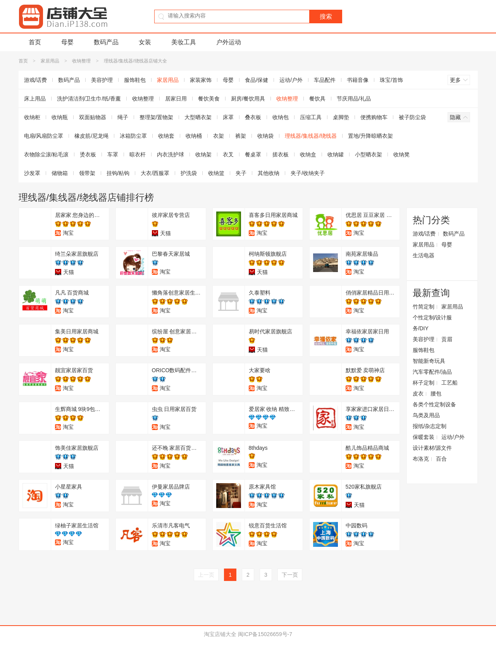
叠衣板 (253, 117)
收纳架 (203, 154)
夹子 (241, 173)
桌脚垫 (341, 117)
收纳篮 (216, 173)
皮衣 (418, 393)
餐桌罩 (253, 154)
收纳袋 (265, 136)
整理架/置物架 (157, 117)
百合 (441, 459)
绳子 (122, 117)
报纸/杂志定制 (430, 426)
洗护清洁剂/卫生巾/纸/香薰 (89, 98)
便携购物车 (374, 117)
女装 (145, 42)
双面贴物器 (92, 117)
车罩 (112, 154)
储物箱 (60, 173)
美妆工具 (183, 42)
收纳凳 (401, 154)
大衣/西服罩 (155, 173)
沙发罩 (32, 173)
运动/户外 (291, 80)
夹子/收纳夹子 (308, 173)
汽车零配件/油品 (432, 372)
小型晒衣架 (368, 154)
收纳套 (166, 136)
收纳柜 (32, 117)
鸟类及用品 (426, 415)
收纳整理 (81, 61)
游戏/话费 (35, 80)
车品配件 (325, 80)
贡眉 (446, 339)
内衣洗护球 (170, 154)
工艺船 (449, 383)
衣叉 (228, 154)
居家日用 (176, 98)
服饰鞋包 (135, 80)
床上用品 (35, 98)
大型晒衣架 (198, 117)
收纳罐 (335, 154)
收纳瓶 (60, 117)
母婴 (67, 42)
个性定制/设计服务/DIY (432, 322)
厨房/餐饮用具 (248, 98)
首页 (35, 42)
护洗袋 (189, 173)
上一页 (206, 575)
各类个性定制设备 (434, 404)
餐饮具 (317, 98)
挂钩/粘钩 (118, 173)
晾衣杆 (137, 154)
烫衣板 (88, 154)
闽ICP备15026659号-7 (265, 634)
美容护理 (102, 80)
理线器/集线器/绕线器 (311, 136)
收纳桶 (194, 136)
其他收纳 (268, 173)
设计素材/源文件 (432, 448)
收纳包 (280, 117)
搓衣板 (280, 154)
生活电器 (423, 255)
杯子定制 (423, 383)
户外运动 (228, 42)
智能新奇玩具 (429, 361)
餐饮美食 (209, 98)
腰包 (436, 393)
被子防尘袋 (412, 117)
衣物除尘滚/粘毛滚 (46, 154)
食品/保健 (256, 80)
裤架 (240, 136)
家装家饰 (201, 80)
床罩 (228, 117)
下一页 (290, 575)
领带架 (87, 173)
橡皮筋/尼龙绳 (91, 136)
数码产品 (106, 42)
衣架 (218, 136)
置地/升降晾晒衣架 (370, 136)
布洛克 (421, 459)
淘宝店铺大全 (220, 634)
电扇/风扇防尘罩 (44, 136)
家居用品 (50, 61)
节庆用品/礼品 (354, 98)
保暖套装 (423, 437)
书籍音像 (358, 80)
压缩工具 (311, 117)
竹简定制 (423, 306)
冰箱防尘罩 (133, 136)
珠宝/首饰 (391, 80)
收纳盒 (308, 154)
